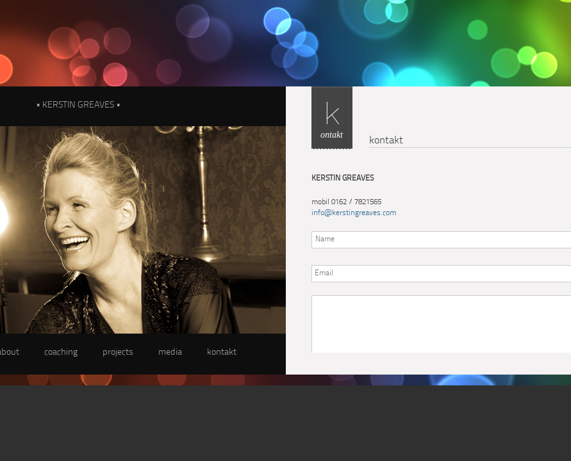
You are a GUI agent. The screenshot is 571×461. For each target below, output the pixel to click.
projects (118, 352)
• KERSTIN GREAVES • (78, 105)
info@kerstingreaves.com (353, 213)
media (170, 352)
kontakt (221, 352)
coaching (61, 352)
